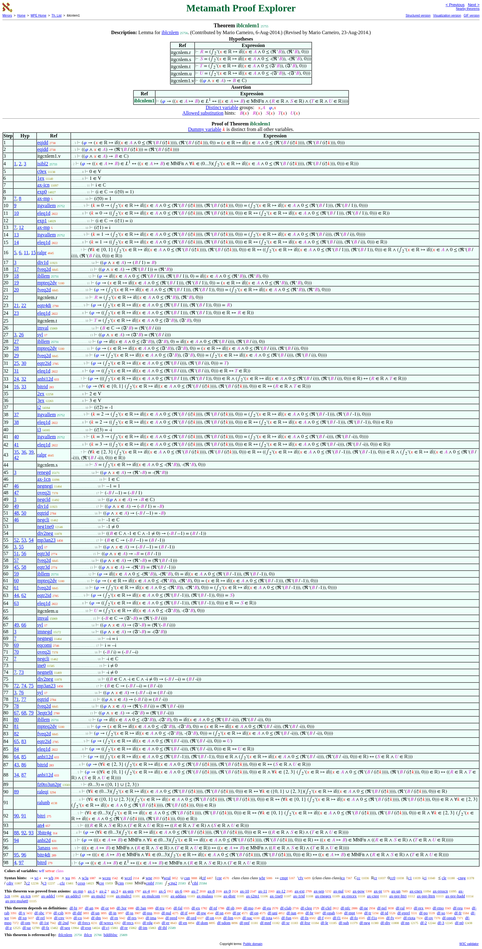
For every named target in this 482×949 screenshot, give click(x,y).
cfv (300, 878)
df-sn (219, 913)
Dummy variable (204, 129)
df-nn (405, 922)
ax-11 (262, 891)
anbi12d (45, 379)
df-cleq (306, 908)
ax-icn (43, 185)
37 (16, 414)
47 (16, 492)
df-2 (423, 922)
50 (23, 513)
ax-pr (378, 891)
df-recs (127, 922)
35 (16, 452)
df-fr (458, 913)
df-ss (129, 913)
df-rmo (438, 908)
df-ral (400, 908)
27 (16, 341)
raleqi (42, 791)
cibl (195, 883)
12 (21, 227)
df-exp (86, 927)
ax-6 (178, 891)
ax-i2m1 (252, 896)
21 (16, 305)
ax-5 (162, 891)
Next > (474, 4)
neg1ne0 (45, 526)
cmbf (150, 883)
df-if (184, 913)
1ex (40, 178)
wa (67, 878)
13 (16, 234)
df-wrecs (106, 922)
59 (16, 573)
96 (23, 854)
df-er (165, 922)
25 (16, 363)
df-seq (65, 927)
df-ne (363, 908)
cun (187, 878)
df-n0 (459, 922)
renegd (44, 472)
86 (23, 764)
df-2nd (63, 922)
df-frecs (84, 922)
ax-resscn (440, 891)
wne (149, 878)
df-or (105, 908)
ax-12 (281, 891)
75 (31, 685)
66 (23, 624)
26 (21, 334)
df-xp (22, 917)
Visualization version (447, 15)
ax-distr (229, 896)
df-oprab (449, 917)
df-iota (267, 917)
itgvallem (46, 205)
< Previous (454, 4)
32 (23, 379)
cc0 (392, 878)
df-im (142, 927)
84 (16, 749)
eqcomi (44, 645)
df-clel (326, 908)
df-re (124, 927)
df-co (77, 917)
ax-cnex (415, 891)
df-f (321, 917)
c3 (44, 883)
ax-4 (146, 891)
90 (16, 815)
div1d (42, 262)
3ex (40, 400)
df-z (8, 927)
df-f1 (337, 917)
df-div (385, 922)
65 (16, 741)
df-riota (409, 917)
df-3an (141, 908)
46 (16, 485)
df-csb (58, 913)
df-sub (344, 922)
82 (16, 733)
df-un (95, 913)
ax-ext (299, 891)
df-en (183, 922)
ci (425, 878)
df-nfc (345, 908)
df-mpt (349, 913)
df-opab (328, 913)
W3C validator (469, 944)
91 (23, 815)
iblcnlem (170, 32)
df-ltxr (305, 922)
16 (16, 386)
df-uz (26, 927)
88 (16, 832)
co (343, 878)
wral (167, 878)
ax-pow (359, 891)
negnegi (45, 485)
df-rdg (148, 922)
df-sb (230, 908)
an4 (40, 825)
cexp (81, 883)
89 (16, 791)
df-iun (291, 913)
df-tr (367, 913)
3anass (43, 847)
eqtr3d (43, 553)
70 (16, 651)
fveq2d (44, 269)
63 (16, 603)
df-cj (105, 927)
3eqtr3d (44, 712)
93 (31, 832)
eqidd (42, 142)
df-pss (147, 913)
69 (16, 645)
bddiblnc (111, 934)
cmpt (284, 878)
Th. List (57, 15)
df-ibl (162, 927)
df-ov (429, 917)
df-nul (166, 913)
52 (16, 540)
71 (16, 699)
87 (23, 774)
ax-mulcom (151, 896)
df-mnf (265, 922)
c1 (410, 878)
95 (16, 854)
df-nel (382, 908)
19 (16, 282)
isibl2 (42, 163)
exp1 (42, 220)
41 (16, 444)
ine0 (41, 665)
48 (16, 513)
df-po (423, 913)
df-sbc (39, 913)
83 (23, 741)
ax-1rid (299, 896)
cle (444, 878)
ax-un (396, 891)
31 (16, 371)
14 (16, 242)
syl (40, 334)
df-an (89, 908)
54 (31, 540)
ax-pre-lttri (397, 896)
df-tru (159, 908)
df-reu (458, 908)
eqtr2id (44, 363)
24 (16, 379)
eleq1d (43, 213)
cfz (62, 883)
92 (23, 832)
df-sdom (223, 922)
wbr (262, 878)
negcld (43, 499)
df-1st (44, 922)
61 (16, 587)
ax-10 (244, 891)
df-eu (267, 908)
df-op (254, 913)
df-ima (151, 917)
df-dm (96, 917)
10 (16, 213)
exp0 (42, 191)
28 (16, 348)
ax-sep (319, 891)
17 (16, 269)
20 (16, 289)
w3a (85, 878)
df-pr (237, 913)
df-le (324, 922)
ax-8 (211, 891)
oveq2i (44, 492)
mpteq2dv (47, 282)
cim (121, 883)
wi (36, 878)
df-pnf (244, 922)
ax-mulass (205, 896)
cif (204, 878)
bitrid (42, 386)
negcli (43, 519)
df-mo (248, 908)
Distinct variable (222, 107)
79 (31, 712)
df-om (25, 922)
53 (23, 540)
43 (16, 764)
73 (21, 672)
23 (16, 313)
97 (21, 862)
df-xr (286, 922)
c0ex (41, 171)
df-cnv (59, 917)
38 (16, 422)
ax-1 (91, 891)
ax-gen (128, 891)
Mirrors (7, 15)
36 (23, 452)
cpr (219, 878)
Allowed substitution (202, 113)
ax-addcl (48, 896)
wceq (106, 878)
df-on (209, 917)
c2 (28, 883)
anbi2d (44, 840)
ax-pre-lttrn (426, 896)
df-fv (390, 917)
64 (16, 756)
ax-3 (114, 891)
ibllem (43, 276)
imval (42, 327)
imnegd (44, 631)
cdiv (9, 883)
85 (23, 756)
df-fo (354, 917)
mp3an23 (46, 540)
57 (16, 560)
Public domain (253, 944)
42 (16, 457)
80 (16, 719)
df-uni (272, 913)
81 (16, 726)
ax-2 (102, 891)
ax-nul (338, 891)
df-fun (286, 917)
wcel (128, 878)
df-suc (248, 917)
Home (21, 15)
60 (16, 580)
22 (23, 305)
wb (51, 878)
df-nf (213, 908)
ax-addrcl (73, 896)
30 (23, 363)
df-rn (114, 917)
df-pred (171, 917)
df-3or (122, 908)
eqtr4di (44, 305)
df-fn (304, 917)
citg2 (173, 883)
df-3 (440, 922)
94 (16, 840)
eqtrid (43, 513)
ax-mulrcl (124, 896)
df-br (310, 913)
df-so (441, 913)
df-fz (45, 927)
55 (21, 546)
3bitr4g (44, 832)
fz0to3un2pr (49, 784)
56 (23, 553)
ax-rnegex (323, 896)
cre (101, 883)
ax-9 (227, 891)
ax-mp (43, 198)
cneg (462, 878)
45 (16, 567)
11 (26, 252)
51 (16, 553)
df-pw (201, 913)
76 (21, 692)
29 (16, 355)
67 (16, 712)
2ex (40, 393)
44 (16, 595)
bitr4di (43, 854)
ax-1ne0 (276, 896)
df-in (113, 913)
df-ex (196, 908)
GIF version (472, 15)
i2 (39, 407)
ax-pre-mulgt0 (16, 901)
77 (23, 699)
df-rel (40, 917)
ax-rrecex (349, 896)
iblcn (88, 934)
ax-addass (178, 896)
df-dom (202, 922)
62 (23, 595)
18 (16, 276)
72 (16, 685)
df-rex (419, 908)
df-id (384, 913)
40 (16, 436)
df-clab (285, 908)
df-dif (77, 913)
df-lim (228, 917)
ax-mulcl (98, 896)
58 (23, 567)
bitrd (41, 862)
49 (16, 506)
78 (16, 706)
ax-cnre (373, 896)
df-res (131, 917)
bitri (41, 815)
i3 (39, 429)
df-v (21, 913)
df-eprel (403, 913)
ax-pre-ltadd (455, 896)
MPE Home (38, 15)
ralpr (41, 252)
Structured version (417, 15)
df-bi (73, 908)
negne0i (45, 672)
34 (16, 774)
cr (375, 878)
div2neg (45, 533)
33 (23, 386)
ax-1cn (44, 479)
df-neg (364, 922)
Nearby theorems (468, 8)
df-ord (191, 917)
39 (31, 452)
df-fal (177, 908)
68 (23, 712)
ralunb (43, 802)
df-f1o (372, 917)
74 (23, 685)
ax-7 (194, 891)
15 (33, 252)
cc (359, 878)
